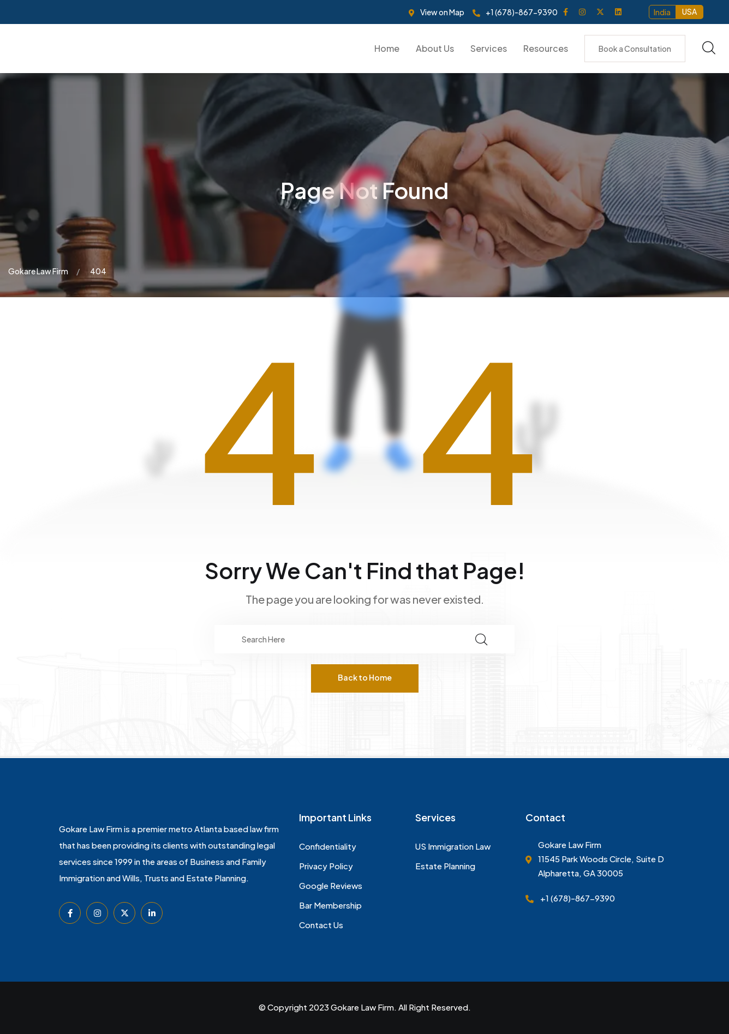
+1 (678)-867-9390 (522, 12)
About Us (435, 48)
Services (488, 48)
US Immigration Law (453, 846)
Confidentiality (327, 846)
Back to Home (365, 677)
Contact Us (321, 924)
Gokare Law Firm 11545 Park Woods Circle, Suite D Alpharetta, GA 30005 (601, 858)
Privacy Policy (326, 866)
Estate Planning (445, 866)
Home (386, 48)
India (662, 12)
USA (689, 11)
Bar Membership (330, 905)
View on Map (442, 12)
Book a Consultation (635, 48)
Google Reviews (330, 885)
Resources (545, 48)
